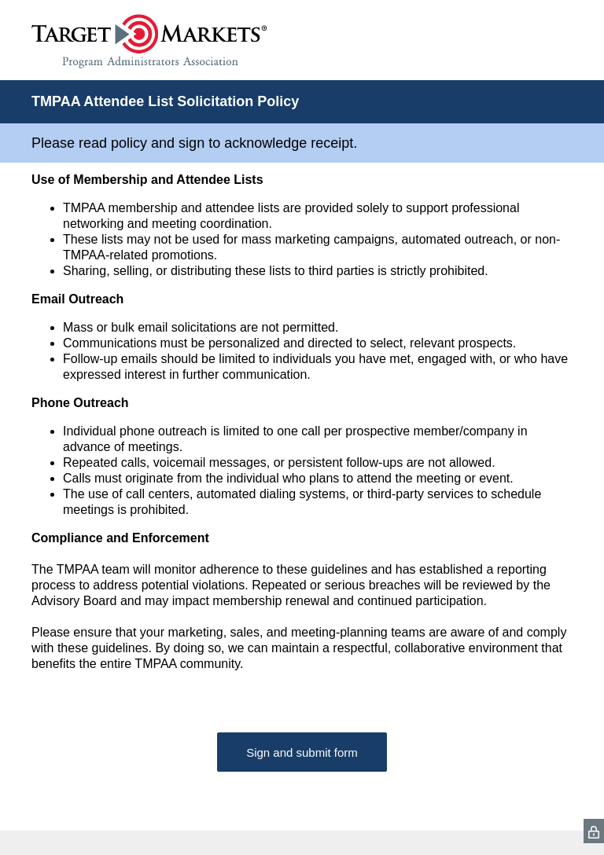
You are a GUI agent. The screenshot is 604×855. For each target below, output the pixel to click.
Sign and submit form (302, 752)
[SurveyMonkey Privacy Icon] (593, 831)
